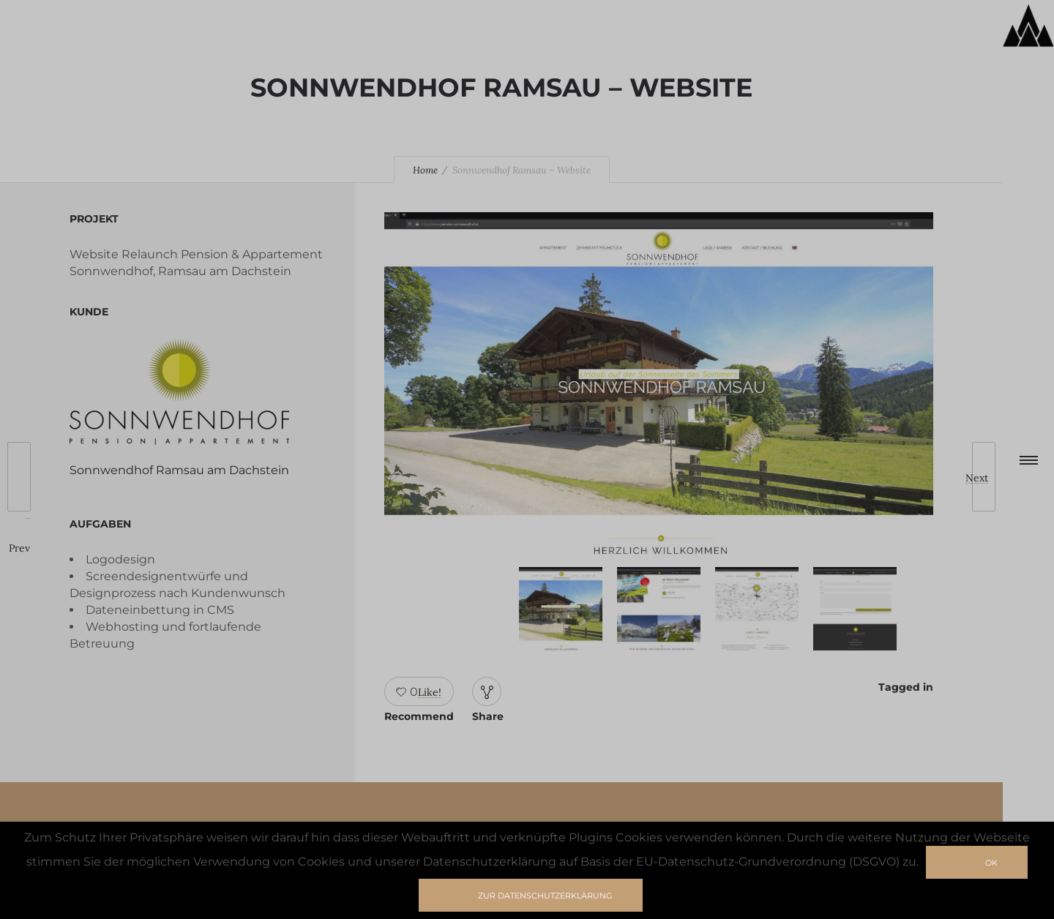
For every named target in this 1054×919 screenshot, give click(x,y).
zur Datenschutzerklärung (545, 895)
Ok (991, 863)
